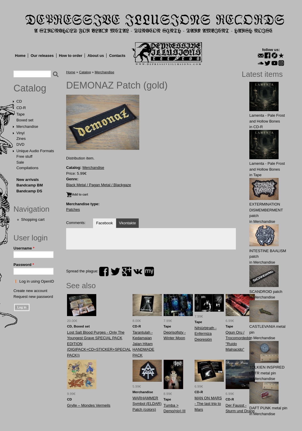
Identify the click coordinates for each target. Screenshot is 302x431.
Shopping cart (32, 219)
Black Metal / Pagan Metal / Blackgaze (98, 185)
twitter (115, 271)
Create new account (30, 291)
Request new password (33, 296)
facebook (104, 271)
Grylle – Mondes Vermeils (88, 405)
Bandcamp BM (29, 185)
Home (20, 55)
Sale (20, 162)
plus (126, 271)
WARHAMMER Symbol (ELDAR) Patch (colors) (147, 404)
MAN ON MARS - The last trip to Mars (208, 404)
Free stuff (24, 156)
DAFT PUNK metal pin (268, 408)
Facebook (104, 223)
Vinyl (20, 133)
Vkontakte (127, 223)
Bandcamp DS (29, 191)
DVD (20, 144)
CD (19, 101)
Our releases (42, 55)
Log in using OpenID (36, 281)
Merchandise (27, 126)
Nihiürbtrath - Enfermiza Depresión (206, 334)
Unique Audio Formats (35, 151)
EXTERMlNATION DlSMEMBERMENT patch (266, 210)
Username (24, 248)
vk (138, 271)
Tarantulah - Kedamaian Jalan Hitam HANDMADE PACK (143, 343)
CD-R (21, 108)
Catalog (29, 88)
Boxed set (24, 120)
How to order (70, 55)
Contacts (117, 55)
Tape (20, 114)
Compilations (27, 168)
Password (23, 264)
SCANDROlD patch (265, 291)
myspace (149, 271)
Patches (73, 209)
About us (95, 55)
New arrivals (27, 179)
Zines (21, 138)
